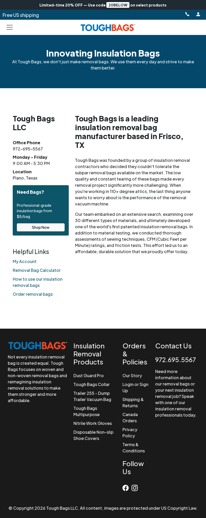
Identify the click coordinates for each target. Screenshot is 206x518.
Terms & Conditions (133, 447)
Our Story (132, 375)
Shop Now (41, 227)
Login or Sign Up (135, 387)
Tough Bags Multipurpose (86, 411)
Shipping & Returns (133, 402)
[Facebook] (127, 487)
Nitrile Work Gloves (92, 423)
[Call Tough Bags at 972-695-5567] (187, 14)
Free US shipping (21, 15)
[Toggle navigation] (10, 27)
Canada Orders (130, 417)
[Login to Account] (198, 14)
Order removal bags (33, 294)
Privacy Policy (129, 432)
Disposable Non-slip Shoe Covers (93, 435)
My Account (25, 261)
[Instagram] (135, 487)
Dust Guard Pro (88, 375)
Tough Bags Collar (91, 384)
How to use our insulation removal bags (38, 282)
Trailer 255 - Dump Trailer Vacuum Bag (92, 396)
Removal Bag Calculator (37, 270)
